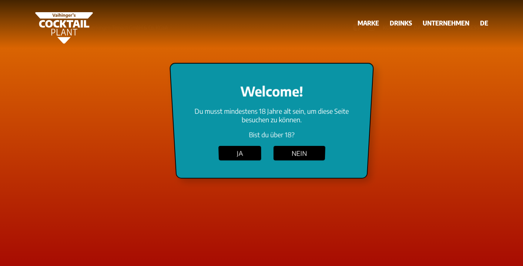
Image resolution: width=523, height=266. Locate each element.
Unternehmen (446, 22)
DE (484, 22)
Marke (368, 22)
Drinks (401, 22)
